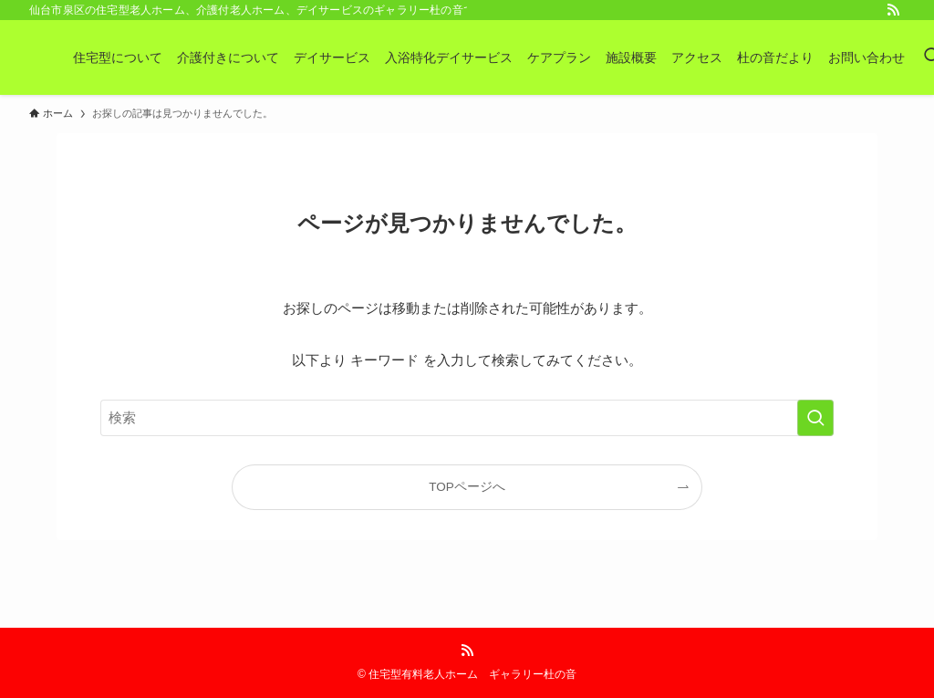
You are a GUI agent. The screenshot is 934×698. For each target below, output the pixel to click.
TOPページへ (467, 487)
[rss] (893, 10)
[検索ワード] (467, 418)
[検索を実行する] (815, 418)
